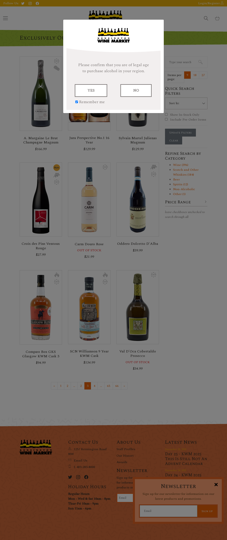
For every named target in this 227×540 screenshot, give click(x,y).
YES (91, 90)
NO (136, 90)
